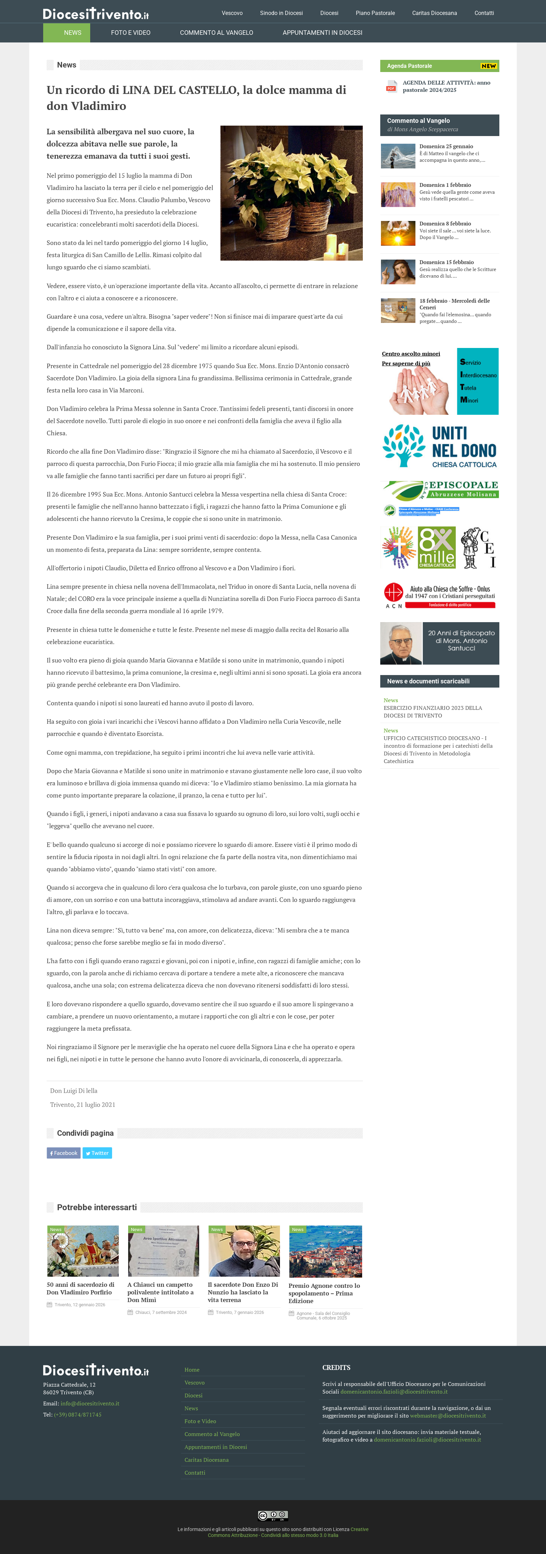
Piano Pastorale (375, 13)
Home (192, 1369)
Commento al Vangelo (216, 32)
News (72, 32)
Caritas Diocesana (434, 13)
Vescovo (232, 13)
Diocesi (329, 13)
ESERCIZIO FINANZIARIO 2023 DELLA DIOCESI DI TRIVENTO (440, 707)
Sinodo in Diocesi (281, 13)
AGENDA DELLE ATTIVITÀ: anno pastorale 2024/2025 (447, 86)
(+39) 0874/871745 (78, 1414)
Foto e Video (130, 32)
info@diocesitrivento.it (90, 1403)
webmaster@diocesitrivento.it (448, 1415)
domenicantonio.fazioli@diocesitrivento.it (394, 1391)
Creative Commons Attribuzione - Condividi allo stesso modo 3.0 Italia (288, 1532)
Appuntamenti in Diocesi (322, 32)
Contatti (484, 13)
